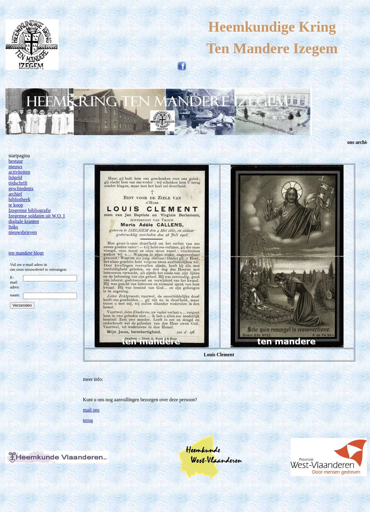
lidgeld (15, 177)
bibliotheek (19, 199)
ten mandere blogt (26, 253)
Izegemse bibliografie (30, 210)
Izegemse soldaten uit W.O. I (37, 215)
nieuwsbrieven (23, 232)
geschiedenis (21, 188)
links (13, 226)
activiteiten (19, 172)
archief (15, 194)
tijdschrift (18, 183)
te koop (16, 204)
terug (88, 420)
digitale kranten (24, 221)
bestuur (16, 161)
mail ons (91, 410)
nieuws (15, 166)
